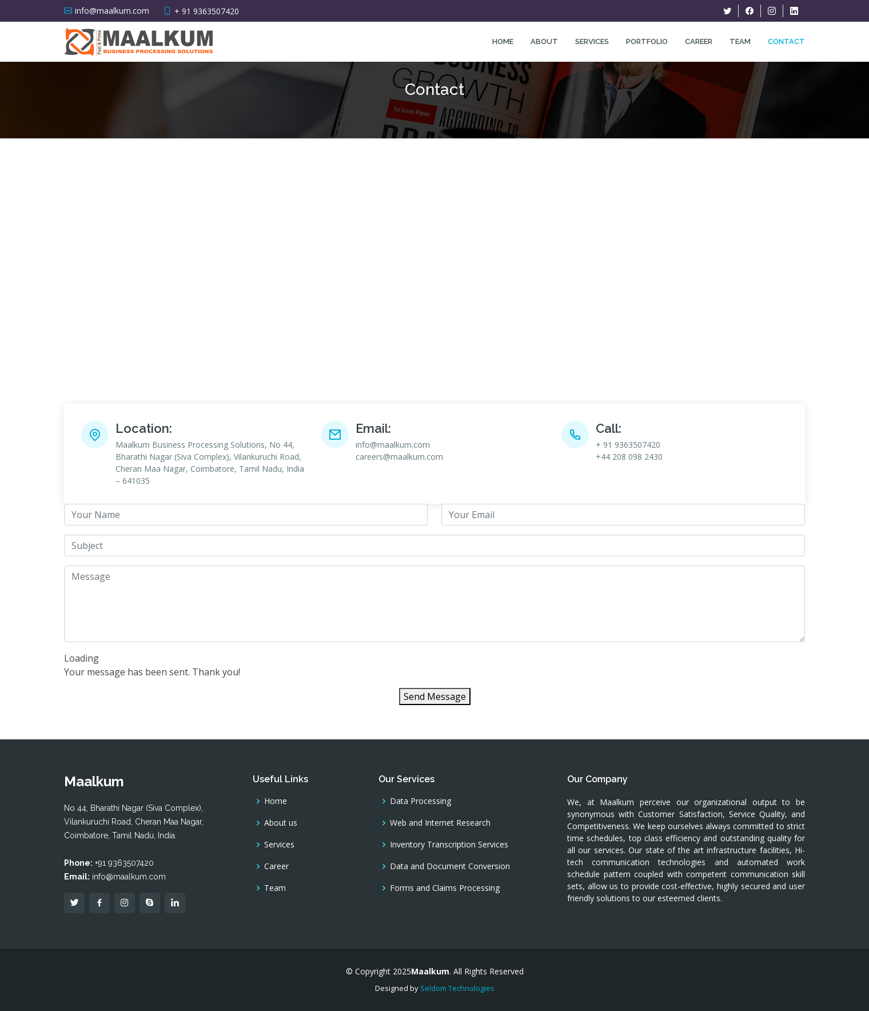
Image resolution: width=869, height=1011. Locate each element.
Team (740, 41)
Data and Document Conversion (450, 866)
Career (698, 41)
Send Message (435, 696)
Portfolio (647, 41)
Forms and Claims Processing (445, 888)
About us (280, 823)
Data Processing (420, 801)
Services (592, 41)
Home (502, 41)
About (544, 41)
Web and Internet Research (440, 823)
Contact (786, 41)
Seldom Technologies (457, 988)
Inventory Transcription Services (449, 845)
